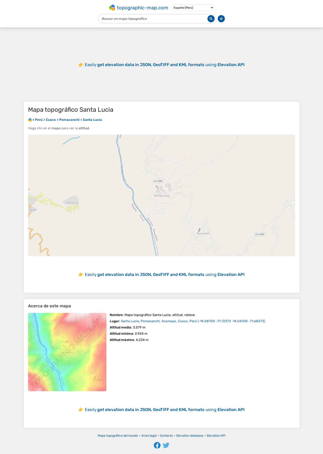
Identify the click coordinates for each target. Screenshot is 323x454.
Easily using (165, 64)
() (193, 321)
